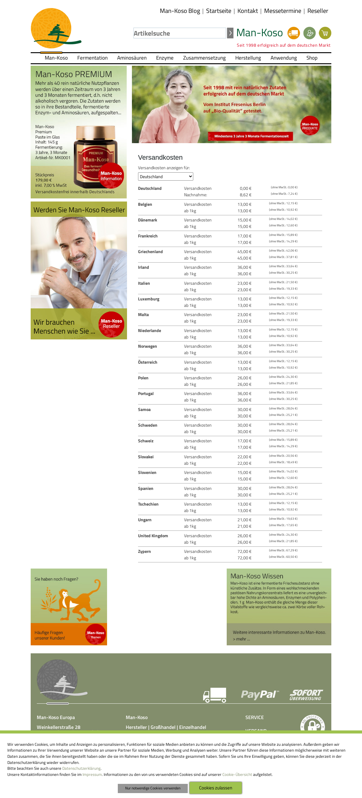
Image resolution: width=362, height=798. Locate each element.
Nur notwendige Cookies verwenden (152, 788)
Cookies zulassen (215, 787)
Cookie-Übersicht (237, 774)
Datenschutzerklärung (81, 768)
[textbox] (179, 33)
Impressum (92, 774)
